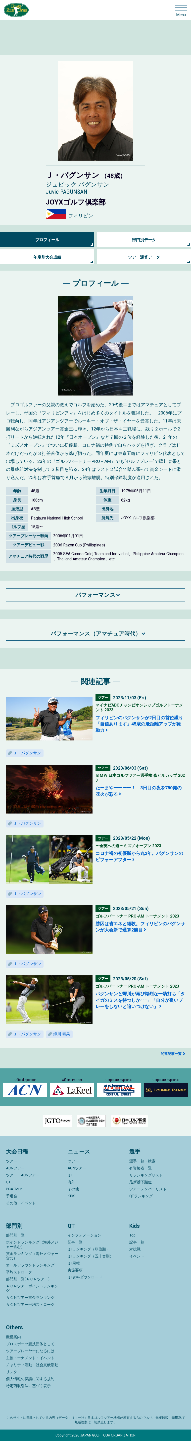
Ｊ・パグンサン (27, 753)
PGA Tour (14, 1189)
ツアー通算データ (144, 257)
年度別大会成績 (47, 257)
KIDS (71, 1196)
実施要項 (75, 1270)
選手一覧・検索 (142, 1161)
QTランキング (141, 1196)
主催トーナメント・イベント (30, 1358)
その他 (73, 1189)
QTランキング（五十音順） (90, 1256)
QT (8, 1182)
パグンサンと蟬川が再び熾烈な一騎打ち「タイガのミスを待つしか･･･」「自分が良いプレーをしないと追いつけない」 (140, 1000)
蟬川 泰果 (61, 1034)
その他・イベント (21, 1203)
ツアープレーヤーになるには (30, 1351)
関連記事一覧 (171, 1054)
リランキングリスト (146, 1175)
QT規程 (74, 1263)
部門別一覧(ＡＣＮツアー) (27, 1279)
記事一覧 (75, 1242)
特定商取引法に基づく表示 (28, 1386)
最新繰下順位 (140, 1182)
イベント (136, 1256)
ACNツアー (15, 1168)
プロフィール (47, 239)
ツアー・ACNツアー (23, 1175)
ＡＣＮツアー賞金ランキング (30, 1297)
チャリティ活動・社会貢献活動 (32, 1365)
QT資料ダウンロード (85, 1277)
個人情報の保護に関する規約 (30, 1379)
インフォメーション (84, 1235)
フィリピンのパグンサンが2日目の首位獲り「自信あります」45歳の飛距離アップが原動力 (139, 724)
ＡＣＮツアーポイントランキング (32, 1288)
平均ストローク (19, 1272)
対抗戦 (135, 1249)
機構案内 (13, 1337)
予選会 (11, 1196)
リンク (11, 1372)
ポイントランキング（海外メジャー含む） (32, 1244)
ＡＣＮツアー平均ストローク (30, 1304)
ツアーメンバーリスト (148, 1189)
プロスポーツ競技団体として (30, 1344)
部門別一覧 (15, 1235)
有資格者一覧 (140, 1168)
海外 (71, 1182)
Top (132, 1235)
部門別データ (144, 239)
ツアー (11, 1161)
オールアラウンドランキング (30, 1265)
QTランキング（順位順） (89, 1249)
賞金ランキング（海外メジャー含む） (32, 1255)
